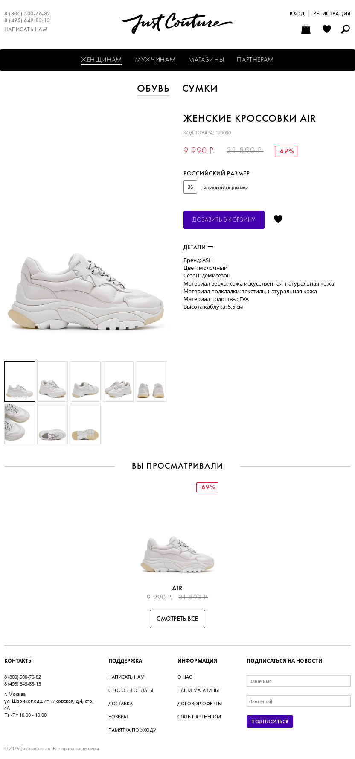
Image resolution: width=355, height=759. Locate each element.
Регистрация (332, 14)
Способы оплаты (130, 690)
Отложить (278, 220)
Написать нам (25, 29)
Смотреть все (177, 619)
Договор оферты (200, 703)
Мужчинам (155, 60)
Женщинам (101, 60)
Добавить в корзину (224, 220)
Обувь (153, 89)
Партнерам (255, 60)
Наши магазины (198, 690)
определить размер (226, 187)
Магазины (206, 60)
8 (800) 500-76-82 (27, 14)
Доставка (120, 703)
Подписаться (269, 721)
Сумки (200, 89)
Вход (297, 14)
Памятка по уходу (132, 730)
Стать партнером (199, 716)
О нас (185, 677)
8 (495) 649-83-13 (27, 20)
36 (190, 187)
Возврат (118, 716)
